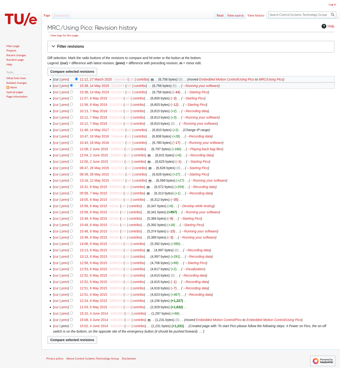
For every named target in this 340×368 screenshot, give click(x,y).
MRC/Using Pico (271, 79)
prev (64, 79)
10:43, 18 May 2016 (94, 143)
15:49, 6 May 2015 (93, 218)
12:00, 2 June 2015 (94, 161)
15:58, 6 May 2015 (93, 206)
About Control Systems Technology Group (92, 358)
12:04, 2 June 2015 (94, 155)
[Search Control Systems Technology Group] (302, 14)
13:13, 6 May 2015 (93, 250)
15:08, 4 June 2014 (94, 320)
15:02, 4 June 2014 (94, 326)
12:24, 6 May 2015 (93, 301)
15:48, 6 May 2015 (93, 231)
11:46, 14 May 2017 (94, 130)
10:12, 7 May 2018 (93, 117)
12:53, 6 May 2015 (93, 269)
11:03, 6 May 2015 (93, 307)
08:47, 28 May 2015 (94, 168)
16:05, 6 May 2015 (93, 199)
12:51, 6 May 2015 (93, 288)
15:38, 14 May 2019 (94, 86)
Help (327, 26)
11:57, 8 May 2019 (93, 98)
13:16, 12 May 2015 (94, 180)
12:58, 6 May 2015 (93, 263)
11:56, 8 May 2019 (93, 105)
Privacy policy (55, 358)
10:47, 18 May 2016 (94, 136)
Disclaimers (129, 358)
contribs (142, 79)
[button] (190, 46)
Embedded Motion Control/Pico (219, 320)
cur (56, 86)
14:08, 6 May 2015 (93, 244)
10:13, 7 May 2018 (93, 111)
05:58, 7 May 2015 (93, 193)
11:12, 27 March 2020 (96, 79)
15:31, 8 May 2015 (93, 187)
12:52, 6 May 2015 (93, 275)
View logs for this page (64, 35)
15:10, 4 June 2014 (94, 313)
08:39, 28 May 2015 (94, 174)
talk (131, 79)
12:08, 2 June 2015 (94, 149)
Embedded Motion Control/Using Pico (226, 79)
